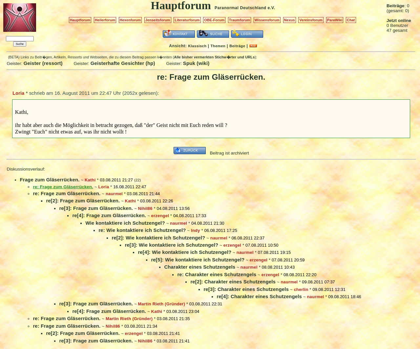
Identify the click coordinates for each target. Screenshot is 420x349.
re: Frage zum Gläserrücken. (66, 193)
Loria (18, 93)
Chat (351, 20)
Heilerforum (105, 20)
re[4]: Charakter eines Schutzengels (259, 296)
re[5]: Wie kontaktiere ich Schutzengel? (197, 259)
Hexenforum (130, 20)
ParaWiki (335, 20)
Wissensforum (267, 20)
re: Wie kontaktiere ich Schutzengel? (142, 230)
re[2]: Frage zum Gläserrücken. (83, 200)
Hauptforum (80, 20)
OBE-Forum (214, 20)
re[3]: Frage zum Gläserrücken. (96, 208)
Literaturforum (187, 20)
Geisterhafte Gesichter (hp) (123, 63)
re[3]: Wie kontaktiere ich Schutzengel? (171, 245)
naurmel (114, 193)
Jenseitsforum (157, 20)
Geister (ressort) (43, 63)
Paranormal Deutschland (240, 8)
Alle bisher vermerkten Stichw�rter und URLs (214, 57)
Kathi (90, 179)
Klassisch (197, 46)
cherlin (301, 289)
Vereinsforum (311, 20)
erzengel (160, 215)
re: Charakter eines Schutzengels (216, 274)
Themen (218, 46)
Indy (195, 230)
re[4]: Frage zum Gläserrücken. (109, 215)
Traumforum (239, 20)
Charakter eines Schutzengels (199, 267)
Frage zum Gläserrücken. (49, 179)
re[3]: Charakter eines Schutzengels (246, 289)
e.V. (271, 8)
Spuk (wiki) (196, 63)
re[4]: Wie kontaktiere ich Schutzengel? (184, 252)
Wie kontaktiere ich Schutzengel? (125, 223)
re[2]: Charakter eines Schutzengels (233, 281)
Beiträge (237, 46)
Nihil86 (145, 208)
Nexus (289, 20)
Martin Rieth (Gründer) (161, 303)
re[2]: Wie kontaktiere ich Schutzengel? (158, 237)
